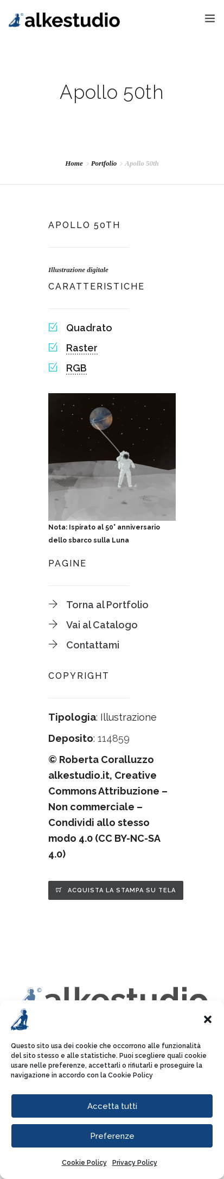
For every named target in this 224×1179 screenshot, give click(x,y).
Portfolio (104, 163)
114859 (114, 738)
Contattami (92, 645)
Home (74, 163)
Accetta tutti (112, 1106)
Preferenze (112, 1136)
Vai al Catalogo (102, 625)
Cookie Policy (130, 1075)
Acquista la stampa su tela (122, 890)
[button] (207, 1019)
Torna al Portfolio (107, 604)
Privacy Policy (134, 1163)
